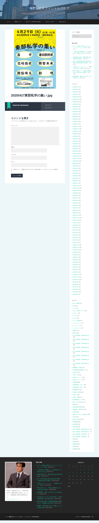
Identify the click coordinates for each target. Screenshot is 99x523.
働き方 (74, 333)
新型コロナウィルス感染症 (80, 415)
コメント (14, 126)
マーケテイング (77, 323)
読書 (74, 439)
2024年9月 (75, 134)
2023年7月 (75, 169)
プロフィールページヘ (14, 499)
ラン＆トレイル (77, 328)
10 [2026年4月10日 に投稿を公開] (84, 473)
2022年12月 (76, 186)
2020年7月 (75, 257)
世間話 (74, 331)
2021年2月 (75, 240)
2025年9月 (75, 104)
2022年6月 (75, 201)
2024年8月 (75, 136)
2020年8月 (75, 255)
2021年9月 (75, 223)
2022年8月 (75, 196)
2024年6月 (75, 141)
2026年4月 (75, 87)
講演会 (74, 442)
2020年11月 (76, 248)
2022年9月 (75, 193)
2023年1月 (75, 183)
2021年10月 (76, 220)
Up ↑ (93, 519)
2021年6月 (75, 230)
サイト (13, 163)
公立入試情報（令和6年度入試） (81, 352)
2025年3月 (75, 119)
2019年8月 (75, 285)
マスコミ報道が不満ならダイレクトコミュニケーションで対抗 (82, 47)
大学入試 (75, 373)
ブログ (74, 318)
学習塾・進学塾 (77, 392)
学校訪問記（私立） (78, 387)
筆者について (18, 22)
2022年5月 (75, 203)
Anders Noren (85, 519)
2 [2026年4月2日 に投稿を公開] (80, 470)
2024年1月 (75, 154)
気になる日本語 (77, 419)
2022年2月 (75, 211)
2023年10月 (76, 161)
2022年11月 (76, 188)
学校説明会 (76, 390)
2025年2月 (75, 122)
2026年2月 (75, 92)
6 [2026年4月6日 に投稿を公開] (69, 473)
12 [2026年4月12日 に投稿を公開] (92, 473)
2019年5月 (75, 292)
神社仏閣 (75, 427)
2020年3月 (75, 267)
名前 (13, 148)
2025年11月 (76, 99)
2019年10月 (76, 280)
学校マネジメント (77, 380)
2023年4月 (75, 176)
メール (13, 156)
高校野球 (75, 449)
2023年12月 (76, 156)
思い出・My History (78, 402)
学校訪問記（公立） (78, 385)
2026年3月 (75, 90)
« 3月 (68, 487)
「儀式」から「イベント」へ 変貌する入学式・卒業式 (82, 68)
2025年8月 (75, 107)
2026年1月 (75, 94)
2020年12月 (76, 245)
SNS (74, 306)
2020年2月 (75, 270)
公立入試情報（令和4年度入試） (81, 344)
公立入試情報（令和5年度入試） (81, 348)
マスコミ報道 (76, 321)
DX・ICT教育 (76, 303)
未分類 (74, 417)
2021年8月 (75, 225)
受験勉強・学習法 (77, 368)
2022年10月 (76, 191)
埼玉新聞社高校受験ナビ (79, 370)
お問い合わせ (62, 22)
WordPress (35, 519)
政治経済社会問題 (77, 407)
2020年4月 (75, 265)
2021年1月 (75, 243)
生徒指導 (75, 424)
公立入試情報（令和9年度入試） (81, 364)
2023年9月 (75, 164)
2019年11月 (76, 277)
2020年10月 (76, 250)
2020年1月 (75, 272)
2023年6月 (75, 171)
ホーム (9, 22)
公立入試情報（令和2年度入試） (81, 336)
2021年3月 (75, 238)
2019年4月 (75, 294)
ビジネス (75, 316)
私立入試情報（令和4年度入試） (81, 432)
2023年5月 (75, 173)
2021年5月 (75, 233)
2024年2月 (75, 151)
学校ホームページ (77, 377)
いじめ (74, 308)
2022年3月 (75, 208)
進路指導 (75, 444)
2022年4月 (75, 206)
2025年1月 (75, 124)
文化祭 (74, 412)
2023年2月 (75, 181)
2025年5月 (75, 114)
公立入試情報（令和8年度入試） (81, 360)
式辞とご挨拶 (76, 397)
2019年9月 (75, 282)
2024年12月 (76, 127)
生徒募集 (75, 422)
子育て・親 (76, 375)
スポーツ (75, 313)
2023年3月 (75, 178)
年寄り (74, 395)
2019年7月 (75, 287)
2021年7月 (75, 228)
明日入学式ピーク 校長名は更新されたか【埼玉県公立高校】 (82, 72)
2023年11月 (76, 159)
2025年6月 (75, 112)
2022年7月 (75, 198)
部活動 (74, 447)
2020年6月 (75, 260)
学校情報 (75, 382)
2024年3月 (75, 149)
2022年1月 (75, 213)
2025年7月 (75, 109)
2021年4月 (75, 235)
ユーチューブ (76, 326)
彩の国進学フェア (77, 400)
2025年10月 (76, 102)
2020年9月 (75, 252)
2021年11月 (76, 218)
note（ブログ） (50, 22)
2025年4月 (75, 117)
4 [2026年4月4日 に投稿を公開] (88, 470)
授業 (74, 405)
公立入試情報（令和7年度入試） (81, 356)
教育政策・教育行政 (78, 410)
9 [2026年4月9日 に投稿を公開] (80, 473)
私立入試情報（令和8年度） (80, 437)
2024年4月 (75, 146)
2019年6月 (75, 290)
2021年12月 (76, 215)
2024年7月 (75, 139)
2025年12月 (76, 97)
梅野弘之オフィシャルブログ (49, 8)
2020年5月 (75, 262)
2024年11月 (76, 129)
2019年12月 (76, 275)
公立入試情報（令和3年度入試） (81, 340)
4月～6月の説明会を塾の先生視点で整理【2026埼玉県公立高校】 (82, 62)
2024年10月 (76, 132)
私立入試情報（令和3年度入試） (81, 429)
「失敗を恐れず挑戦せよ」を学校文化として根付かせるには (82, 52)
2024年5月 (75, 144)
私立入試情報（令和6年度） (80, 434)
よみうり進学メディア (79, 311)
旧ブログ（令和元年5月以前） (34, 22)
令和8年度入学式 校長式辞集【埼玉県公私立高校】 (82, 58)
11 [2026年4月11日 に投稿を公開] (88, 473)
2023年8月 (75, 166)
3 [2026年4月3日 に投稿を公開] (84, 470)
